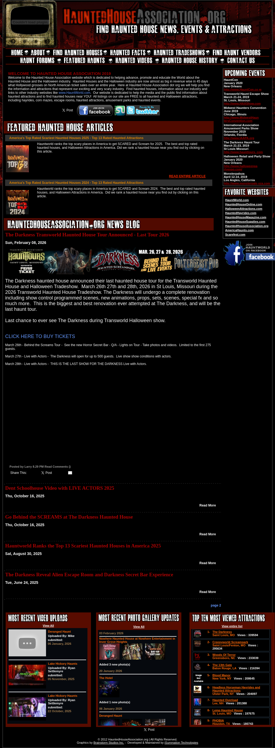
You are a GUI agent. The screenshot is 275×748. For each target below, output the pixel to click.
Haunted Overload (225, 700)
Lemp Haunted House (227, 710)
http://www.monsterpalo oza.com (247, 183)
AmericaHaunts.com (239, 230)
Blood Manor (221, 675)
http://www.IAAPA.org (239, 138)
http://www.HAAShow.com (242, 103)
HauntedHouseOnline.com (243, 204)
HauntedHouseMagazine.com (245, 217)
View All (48, 625)
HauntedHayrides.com (240, 213)
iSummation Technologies (181, 742)
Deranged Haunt (59, 631)
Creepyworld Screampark (230, 642)
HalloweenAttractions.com (243, 208)
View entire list (232, 626)
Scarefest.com (235, 234)
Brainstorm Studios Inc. (108, 742)
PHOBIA (218, 720)
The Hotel (106, 678)
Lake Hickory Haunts (62, 663)
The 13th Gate (222, 665)
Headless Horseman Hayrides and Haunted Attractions (236, 689)
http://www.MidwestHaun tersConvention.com (241, 119)
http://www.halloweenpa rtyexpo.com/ (241, 167)
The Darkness (222, 631)
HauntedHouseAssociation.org (247, 225)
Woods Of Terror (223, 654)
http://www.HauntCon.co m (243, 89)
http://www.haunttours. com (243, 152)
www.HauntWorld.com (74, 93)
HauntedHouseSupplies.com (245, 221)
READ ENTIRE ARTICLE (187, 176)
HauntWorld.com (237, 200)
